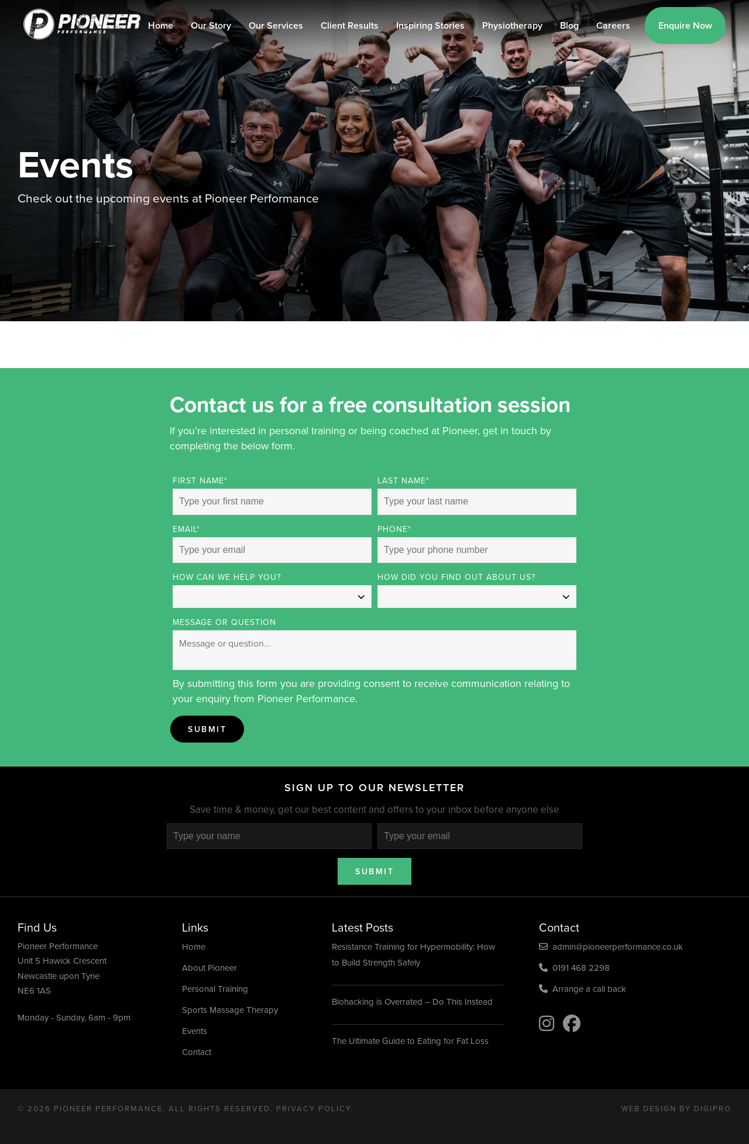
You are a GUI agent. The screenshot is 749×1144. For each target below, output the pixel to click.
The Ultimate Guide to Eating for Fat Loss (410, 1041)
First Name (200, 481)
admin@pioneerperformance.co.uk (611, 946)
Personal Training (215, 988)
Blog (569, 25)
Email (186, 529)
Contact (196, 1052)
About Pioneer (209, 967)
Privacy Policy (313, 1108)
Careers (613, 25)
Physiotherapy (512, 25)
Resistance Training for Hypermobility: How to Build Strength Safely (413, 954)
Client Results (350, 25)
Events (194, 1031)
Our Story (211, 25)
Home (160, 25)
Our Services (276, 25)
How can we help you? (227, 577)
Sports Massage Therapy (230, 1010)
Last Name (403, 481)
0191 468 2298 (574, 967)
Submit (207, 729)
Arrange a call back (582, 988)
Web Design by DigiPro (676, 1108)
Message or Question (224, 622)
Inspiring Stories (430, 25)
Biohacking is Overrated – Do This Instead (412, 1001)
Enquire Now (685, 25)
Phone (394, 529)
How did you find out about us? (456, 577)
